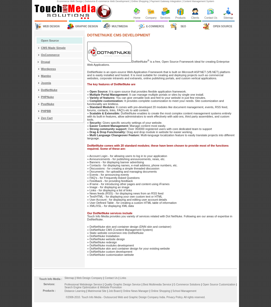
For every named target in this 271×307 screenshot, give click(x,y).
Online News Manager (136, 291)
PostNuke (47, 104)
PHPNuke (47, 97)
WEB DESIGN (51, 26)
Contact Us (210, 17)
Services (165, 17)
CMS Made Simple (53, 47)
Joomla (46, 82)
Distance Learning (75, 291)
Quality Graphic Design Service (122, 284)
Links (123, 278)
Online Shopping (161, 291)
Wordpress (48, 68)
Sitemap (228, 17)
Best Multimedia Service (157, 284)
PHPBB (46, 111)
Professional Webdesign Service (83, 284)
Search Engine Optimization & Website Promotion (93, 287)
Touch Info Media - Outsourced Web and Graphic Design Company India (123, 297)
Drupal (45, 61)
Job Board (115, 291)
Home (136, 17)
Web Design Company (89, 278)
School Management (184, 291)
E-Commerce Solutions (187, 284)
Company (151, 17)
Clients (195, 17)
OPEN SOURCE (222, 26)
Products (180, 17)
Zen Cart (47, 118)
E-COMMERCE (155, 26)
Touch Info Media (49, 279)
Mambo (46, 75)
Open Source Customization (219, 284)
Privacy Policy (174, 297)
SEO (183, 26)
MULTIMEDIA (120, 26)
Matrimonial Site (97, 291)
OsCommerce (50, 54)
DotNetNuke (49, 90)
